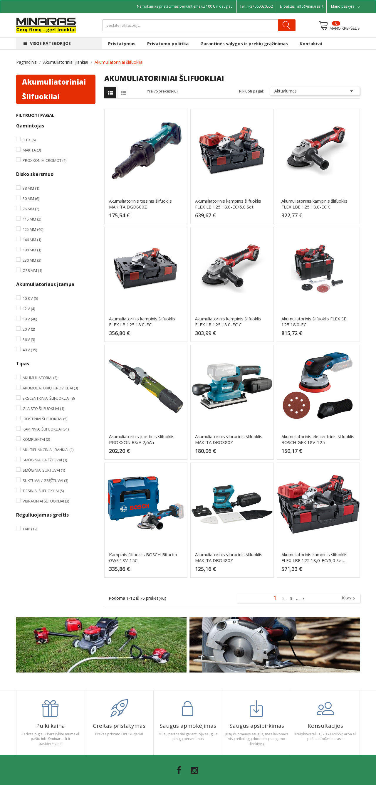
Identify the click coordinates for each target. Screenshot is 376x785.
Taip (30, 529)
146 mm (32, 239)
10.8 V (30, 298)
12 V (29, 308)
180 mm (32, 250)
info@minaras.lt (310, 6)
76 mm (31, 208)
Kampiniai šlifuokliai (46, 429)
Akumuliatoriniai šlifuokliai (54, 89)
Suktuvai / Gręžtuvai (45, 480)
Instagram (194, 770)
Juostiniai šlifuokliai (45, 418)
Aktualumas (314, 91)
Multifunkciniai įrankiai (48, 449)
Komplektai (36, 439)
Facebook (179, 770)
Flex (29, 139)
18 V (30, 319)
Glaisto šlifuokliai (43, 408)
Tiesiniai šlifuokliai (43, 490)
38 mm (31, 188)
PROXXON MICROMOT (44, 160)
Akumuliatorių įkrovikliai (50, 388)
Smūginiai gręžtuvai (45, 460)
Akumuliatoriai (40, 377)
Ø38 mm (32, 270)
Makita (32, 150)
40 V (30, 349)
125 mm (33, 229)
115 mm (32, 219)
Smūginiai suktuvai (44, 470)
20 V (29, 329)
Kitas (349, 598)
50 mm (31, 198)
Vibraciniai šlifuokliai (46, 501)
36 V (29, 339)
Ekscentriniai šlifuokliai (49, 398)
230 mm (32, 260)
